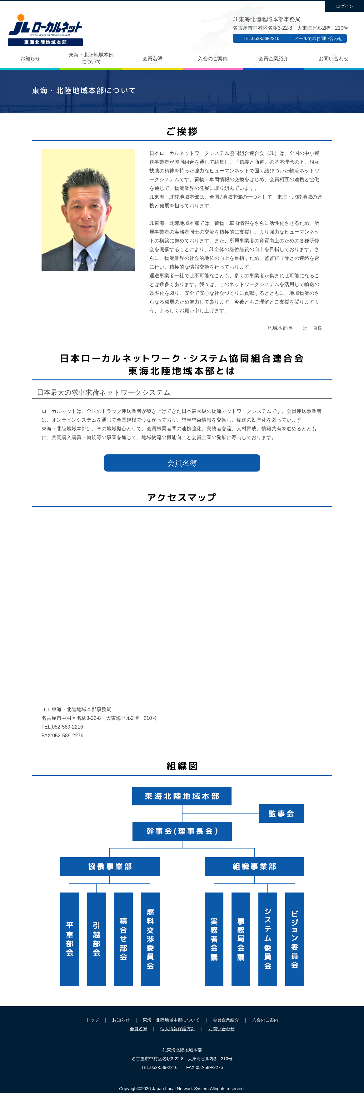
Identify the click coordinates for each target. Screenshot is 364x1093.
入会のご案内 (213, 58)
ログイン (344, 6)
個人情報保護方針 (177, 1028)
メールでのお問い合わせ (318, 38)
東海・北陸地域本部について (91, 58)
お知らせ (30, 58)
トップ (92, 1019)
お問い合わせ (334, 58)
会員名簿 (152, 58)
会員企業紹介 (273, 58)
